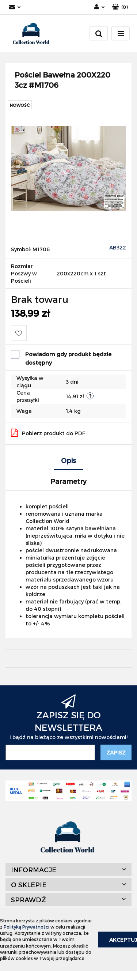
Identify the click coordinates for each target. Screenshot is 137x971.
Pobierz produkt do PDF (48, 433)
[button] (120, 7)
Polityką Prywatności (26, 926)
